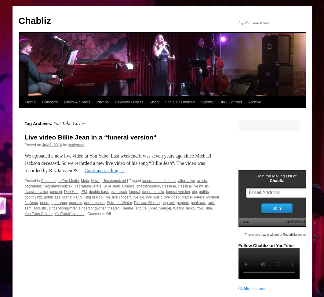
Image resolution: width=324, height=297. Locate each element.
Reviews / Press (129, 102)
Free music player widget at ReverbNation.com (276, 234)
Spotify (207, 102)
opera (44, 203)
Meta (85, 181)
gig (194, 192)
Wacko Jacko (184, 208)
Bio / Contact (230, 102)
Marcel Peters (193, 197)
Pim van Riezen (147, 203)
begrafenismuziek (58, 186)
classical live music (193, 186)
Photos (102, 102)
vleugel (165, 208)
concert (56, 192)
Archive (254, 102)
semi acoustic (36, 208)
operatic (75, 203)
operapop (59, 203)
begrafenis (33, 186)
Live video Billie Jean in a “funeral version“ (91, 137)
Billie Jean (112, 186)
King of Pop (93, 197)
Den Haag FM (75, 192)
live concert (121, 197)
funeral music (153, 192)
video (153, 208)
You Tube (204, 208)
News (95, 181)
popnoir (183, 203)
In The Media (68, 181)
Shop (153, 102)
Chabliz (35, 21)
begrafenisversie (88, 186)
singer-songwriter (63, 208)
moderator (76, 145)
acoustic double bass (159, 181)
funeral (134, 192)
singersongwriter (92, 208)
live (107, 197)
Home (30, 102)
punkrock (198, 203)
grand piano (72, 197)
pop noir (168, 203)
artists (202, 181)
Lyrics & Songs (77, 102)
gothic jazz (33, 197)
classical (169, 186)
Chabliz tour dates (251, 289)
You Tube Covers (39, 214)
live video (172, 197)
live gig (138, 197)
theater (113, 208)
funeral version (178, 192)
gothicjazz (52, 197)
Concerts (50, 102)
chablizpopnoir (148, 186)
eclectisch (119, 192)
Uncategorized (114, 181)
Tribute (141, 208)
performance (94, 203)
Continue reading (105, 170)
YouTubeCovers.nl (70, 214)
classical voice (36, 192)
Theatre (127, 208)
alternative (186, 181)
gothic (204, 192)
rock (211, 203)
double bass (99, 192)
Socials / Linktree (180, 102)
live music (154, 197)
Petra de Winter (119, 203)
